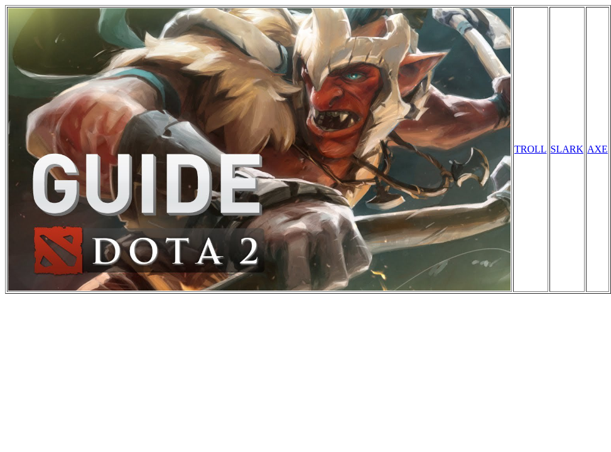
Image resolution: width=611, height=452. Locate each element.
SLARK (567, 149)
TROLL (530, 149)
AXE (597, 149)
